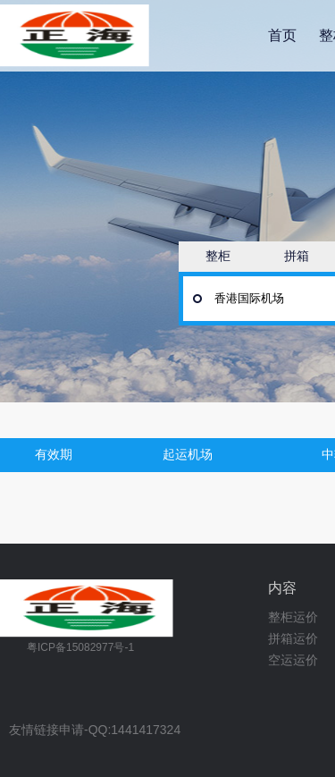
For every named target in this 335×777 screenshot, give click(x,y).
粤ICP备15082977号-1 (80, 647)
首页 (282, 35)
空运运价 (293, 660)
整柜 (217, 256)
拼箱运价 (293, 638)
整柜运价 (293, 617)
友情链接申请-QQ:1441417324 (94, 730)
